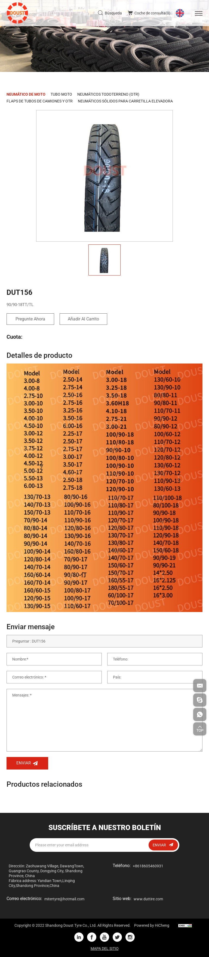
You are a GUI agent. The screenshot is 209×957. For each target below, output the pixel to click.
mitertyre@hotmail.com (64, 899)
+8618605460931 (148, 866)
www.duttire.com (148, 899)
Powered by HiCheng (151, 925)
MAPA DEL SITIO (105, 948)
